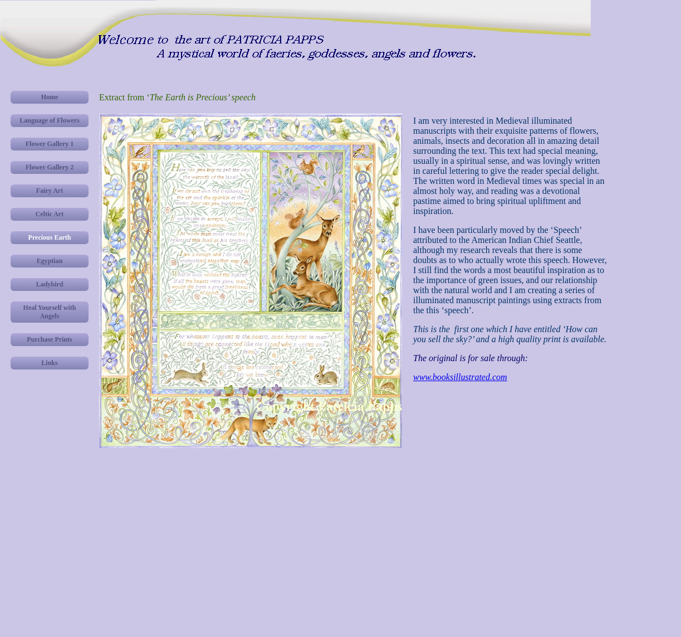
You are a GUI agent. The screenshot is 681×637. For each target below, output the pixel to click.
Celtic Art (49, 214)
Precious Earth (49, 237)
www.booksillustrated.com (460, 377)
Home (49, 97)
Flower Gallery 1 (50, 144)
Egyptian (50, 261)
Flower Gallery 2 (50, 167)
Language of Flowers (49, 120)
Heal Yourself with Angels (49, 312)
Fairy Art (49, 190)
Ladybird (49, 284)
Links (49, 363)
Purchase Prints (49, 339)
